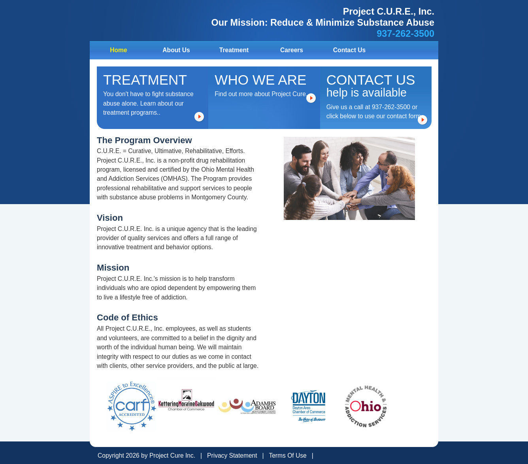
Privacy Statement (232, 455)
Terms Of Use (287, 455)
